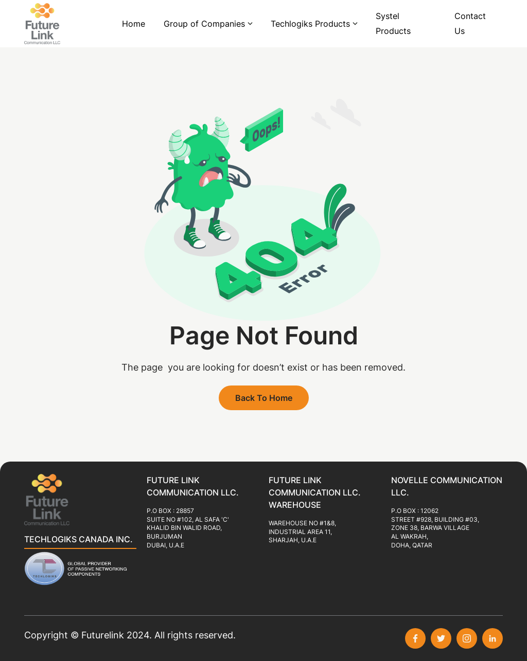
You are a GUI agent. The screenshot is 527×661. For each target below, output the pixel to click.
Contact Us (470, 23)
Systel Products (393, 23)
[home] (55, 23)
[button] (208, 23)
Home (133, 24)
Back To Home (263, 398)
